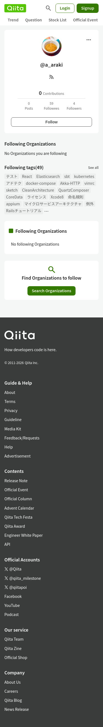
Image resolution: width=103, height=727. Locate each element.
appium (13, 203)
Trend (13, 19)
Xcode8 (57, 197)
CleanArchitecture (38, 190)
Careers (11, 691)
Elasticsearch (48, 176)
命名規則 (75, 197)
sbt (67, 176)
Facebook (13, 596)
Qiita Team (14, 639)
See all (93, 167)
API (7, 544)
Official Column (18, 498)
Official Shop (15, 657)
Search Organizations (51, 290)
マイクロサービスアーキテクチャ (53, 203)
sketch (12, 190)
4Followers (74, 105)
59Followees (51, 105)
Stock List (57, 19)
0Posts (29, 105)
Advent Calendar (19, 508)
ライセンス (36, 197)
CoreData (14, 197)
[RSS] (52, 77)
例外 (90, 203)
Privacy (10, 410)
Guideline (13, 419)
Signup (87, 8)
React (27, 176)
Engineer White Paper (23, 535)
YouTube (12, 605)
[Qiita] (15, 8)
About (9, 392)
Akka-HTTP (70, 183)
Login (65, 8)
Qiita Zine (13, 648)
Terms (9, 401)
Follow (51, 122)
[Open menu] (88, 39)
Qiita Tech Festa (18, 517)
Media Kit (12, 428)
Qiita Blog (13, 700)
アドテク (13, 183)
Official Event (85, 19)
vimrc (89, 183)
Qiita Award (14, 526)
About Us (12, 682)
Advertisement (17, 456)
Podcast (11, 614)
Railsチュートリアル (23, 210)
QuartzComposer (74, 190)
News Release (16, 709)
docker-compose (41, 183)
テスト (12, 176)
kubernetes (84, 176)
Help (8, 447)
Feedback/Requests (22, 438)
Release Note (15, 480)
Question (33, 19)
